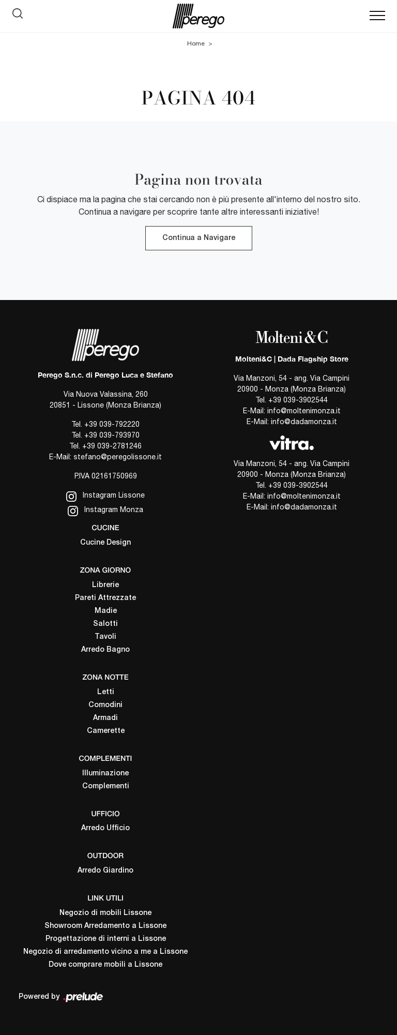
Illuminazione (105, 773)
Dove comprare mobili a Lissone (105, 965)
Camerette (106, 731)
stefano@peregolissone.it (117, 457)
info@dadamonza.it (304, 421)
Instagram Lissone (105, 496)
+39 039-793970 (112, 435)
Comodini (105, 705)
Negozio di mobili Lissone (105, 913)
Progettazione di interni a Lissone (105, 939)
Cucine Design (105, 542)
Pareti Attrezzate (105, 598)
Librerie (105, 585)
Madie (106, 611)
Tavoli (105, 637)
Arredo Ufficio (105, 828)
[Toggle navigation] (377, 16)
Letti (105, 692)
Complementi (105, 786)
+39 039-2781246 (112, 446)
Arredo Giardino (105, 870)
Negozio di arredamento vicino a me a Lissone (105, 952)
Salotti (105, 624)
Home (196, 43)
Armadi (105, 718)
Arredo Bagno (105, 650)
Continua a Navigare (198, 238)
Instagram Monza (105, 510)
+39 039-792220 (112, 424)
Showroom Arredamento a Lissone (105, 926)
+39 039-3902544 (298, 400)
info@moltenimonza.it (304, 411)
